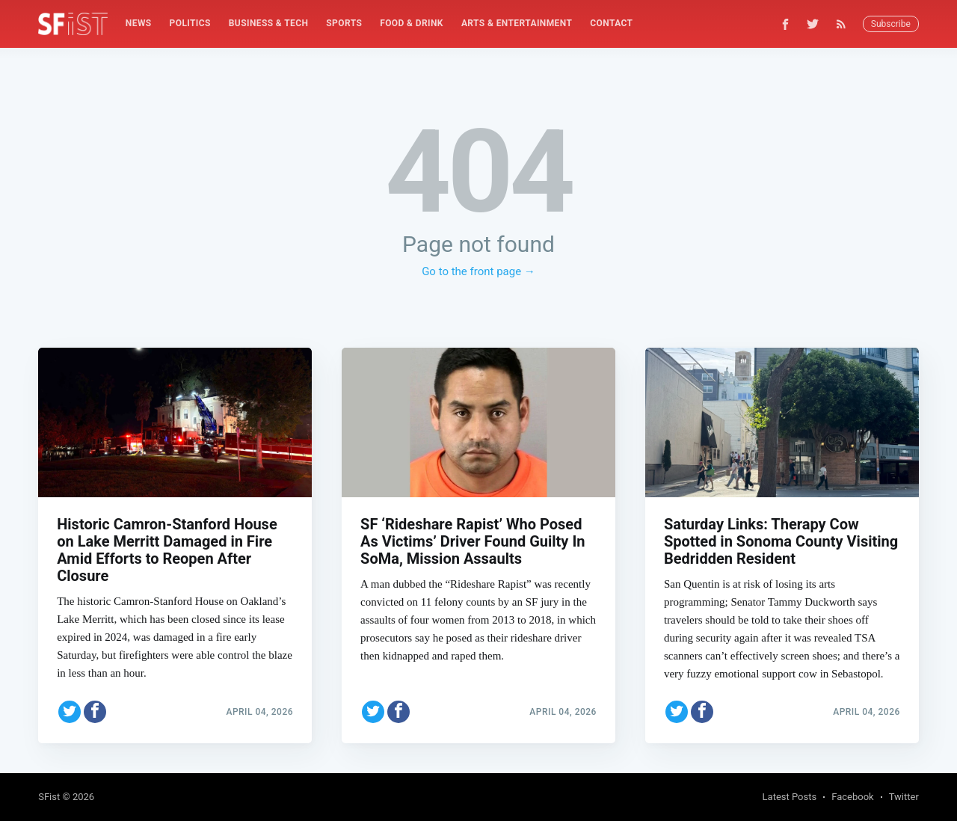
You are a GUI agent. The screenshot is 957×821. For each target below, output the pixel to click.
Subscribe (891, 24)
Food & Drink (411, 23)
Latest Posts (790, 796)
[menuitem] (139, 23)
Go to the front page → (478, 271)
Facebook (852, 796)
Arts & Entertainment (516, 23)
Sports (344, 23)
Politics (190, 23)
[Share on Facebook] (95, 712)
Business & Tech (269, 23)
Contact (611, 23)
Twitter (904, 796)
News (139, 23)
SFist (49, 796)
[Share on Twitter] (69, 712)
